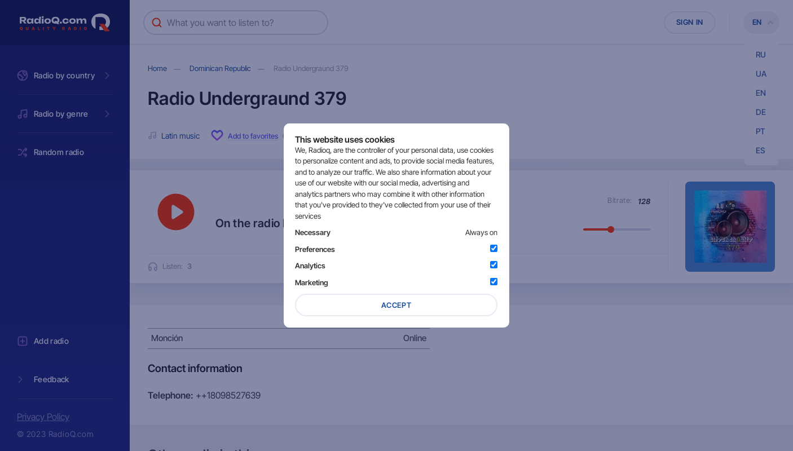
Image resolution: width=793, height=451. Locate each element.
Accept (396, 304)
